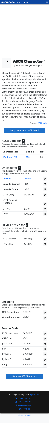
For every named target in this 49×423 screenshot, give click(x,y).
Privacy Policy (23, 402)
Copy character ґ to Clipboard (24, 130)
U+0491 (27, 178)
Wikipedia (42, 123)
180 (28, 157)
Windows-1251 (10, 157)
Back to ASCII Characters (24, 376)
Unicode (7, 178)
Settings (24, 409)
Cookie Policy (23, 398)
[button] (47, 2)
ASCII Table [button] (22, 2)
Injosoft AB (34, 395)
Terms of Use (23, 405)
